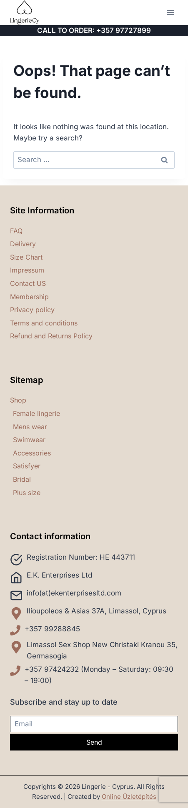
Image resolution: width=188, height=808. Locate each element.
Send (94, 742)
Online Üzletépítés (129, 796)
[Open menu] (170, 12)
